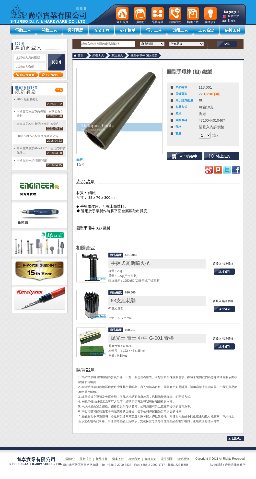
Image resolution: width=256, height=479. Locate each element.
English (229, 20)
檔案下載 (118, 459)
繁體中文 (230, 16)
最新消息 (85, 459)
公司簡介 (69, 459)
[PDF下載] (213, 94)
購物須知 (150, 459)
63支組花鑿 (123, 300)
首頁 (80, 55)
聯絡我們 (134, 459)
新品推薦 (101, 459)
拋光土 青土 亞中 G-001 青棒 (142, 338)
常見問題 (167, 459)
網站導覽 (183, 459)
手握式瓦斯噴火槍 (130, 263)
